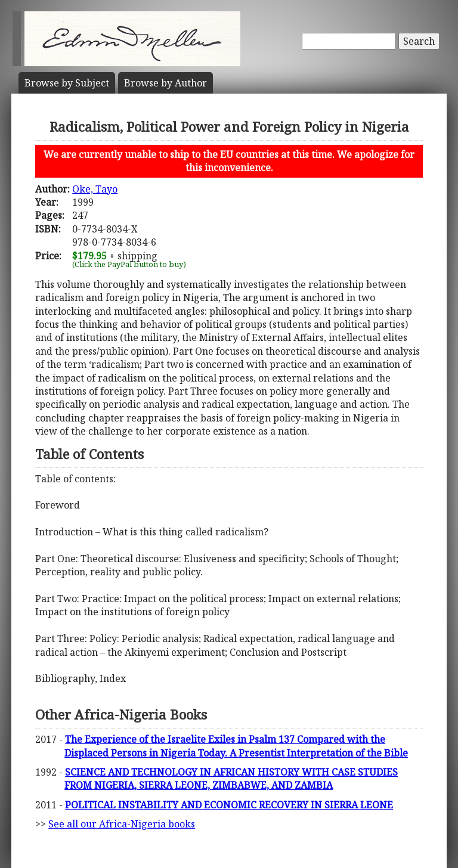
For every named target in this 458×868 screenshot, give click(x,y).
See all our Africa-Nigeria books (121, 823)
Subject (66, 83)
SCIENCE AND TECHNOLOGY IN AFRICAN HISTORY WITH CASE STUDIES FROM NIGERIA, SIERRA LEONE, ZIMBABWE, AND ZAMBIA (231, 778)
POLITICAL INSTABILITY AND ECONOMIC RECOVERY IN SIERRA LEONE (229, 804)
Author (165, 83)
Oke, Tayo (94, 189)
